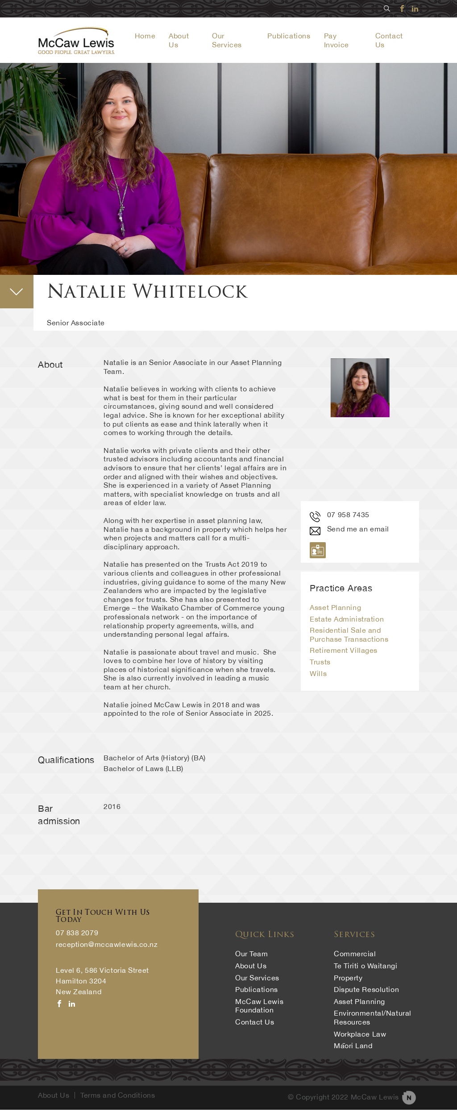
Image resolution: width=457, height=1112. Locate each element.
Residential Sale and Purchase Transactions (349, 636)
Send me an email (349, 531)
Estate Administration (347, 621)
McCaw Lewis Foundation (259, 1008)
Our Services (232, 41)
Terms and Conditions (117, 1097)
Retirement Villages (344, 653)
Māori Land (353, 1048)
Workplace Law (360, 1036)
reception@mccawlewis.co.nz (106, 947)
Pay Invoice (339, 41)
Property (348, 980)
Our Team (251, 956)
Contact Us (254, 1024)
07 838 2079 (77, 935)
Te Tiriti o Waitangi (365, 968)
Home (151, 37)
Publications (292, 37)
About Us (250, 968)
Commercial (355, 956)
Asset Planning (335, 610)
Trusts (320, 664)
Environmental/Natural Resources (372, 1019)
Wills (318, 676)
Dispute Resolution (366, 992)
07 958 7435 (340, 517)
